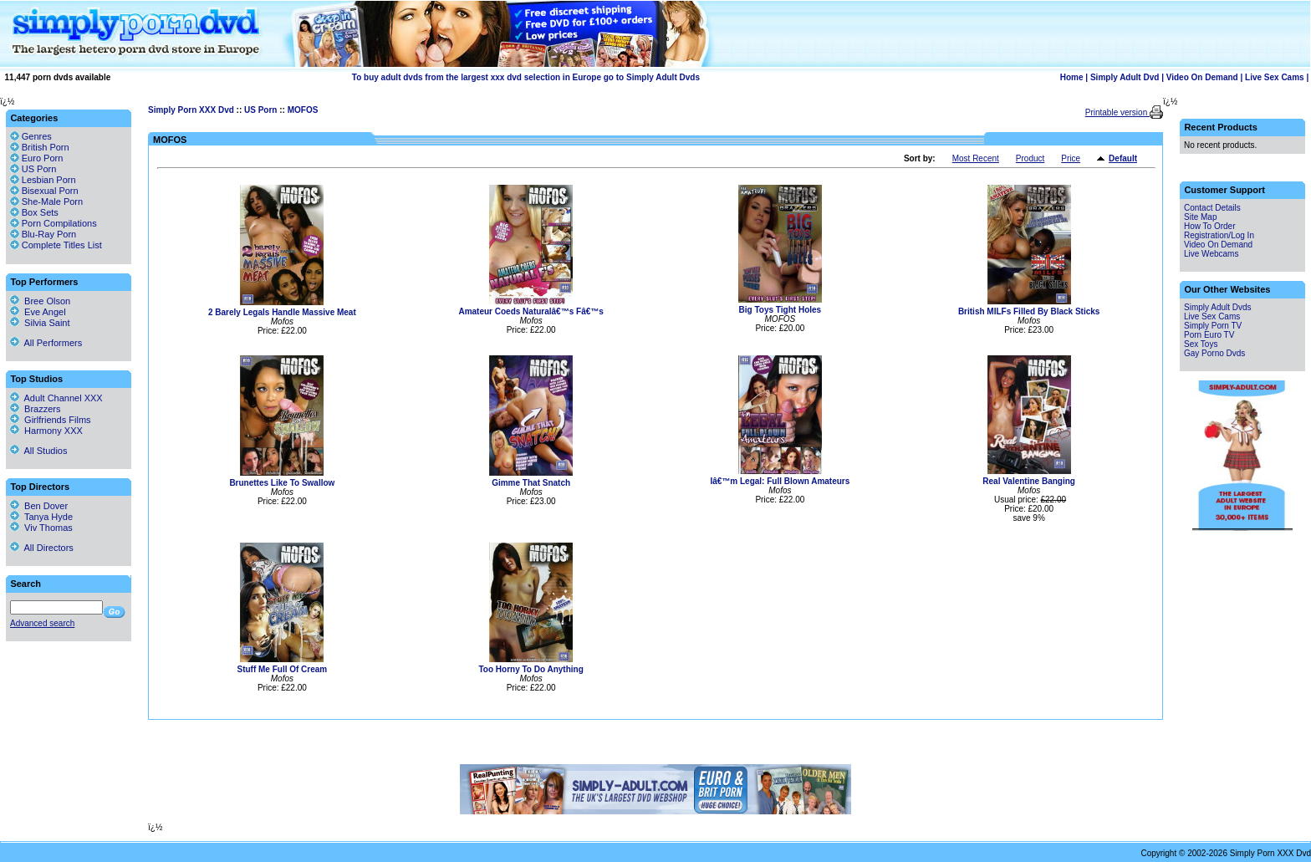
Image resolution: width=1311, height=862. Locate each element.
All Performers (46, 343)
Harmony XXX (46, 431)
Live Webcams (1211, 253)
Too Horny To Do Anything (530, 669)
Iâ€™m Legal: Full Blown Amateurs (779, 481)
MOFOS (303, 110)
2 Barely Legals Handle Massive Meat (282, 312)
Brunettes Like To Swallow (281, 482)
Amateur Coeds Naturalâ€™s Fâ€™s (530, 311)
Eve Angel (38, 312)
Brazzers (35, 409)
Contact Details (1212, 207)
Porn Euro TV (1209, 334)
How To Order (1210, 226)
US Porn (260, 110)
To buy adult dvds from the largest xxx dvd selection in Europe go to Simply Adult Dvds (526, 77)
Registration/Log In (1219, 235)
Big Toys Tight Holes (780, 309)
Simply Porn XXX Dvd (191, 110)
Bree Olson (40, 301)
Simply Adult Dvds (1218, 307)
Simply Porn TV (1213, 325)
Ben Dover (39, 506)
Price (1070, 158)
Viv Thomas (41, 528)
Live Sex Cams (1274, 77)
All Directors (42, 548)
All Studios (38, 451)
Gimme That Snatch (531, 482)
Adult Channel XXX (56, 398)
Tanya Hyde (41, 517)
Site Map (1200, 217)
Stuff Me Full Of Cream (282, 669)
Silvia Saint (40, 323)
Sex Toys (1200, 344)
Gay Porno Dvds (1214, 353)
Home (1072, 77)
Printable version (1117, 112)
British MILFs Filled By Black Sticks (1029, 311)
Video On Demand (1202, 77)
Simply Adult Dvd (1124, 77)
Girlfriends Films (50, 420)
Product (1030, 158)
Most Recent (975, 158)
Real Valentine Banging (1028, 481)
